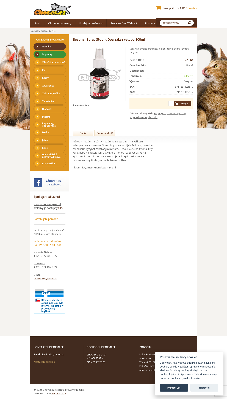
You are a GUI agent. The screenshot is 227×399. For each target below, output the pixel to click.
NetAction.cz (58, 393)
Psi (53, 31)
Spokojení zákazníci (47, 197)
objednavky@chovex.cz (45, 278)
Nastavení (204, 387)
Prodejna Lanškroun (91, 23)
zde (60, 208)
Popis (83, 133)
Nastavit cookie (191, 378)
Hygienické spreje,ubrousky (143, 117)
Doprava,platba (154, 23)
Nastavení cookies (44, 361)
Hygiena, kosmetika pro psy (172, 113)
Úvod (37, 23)
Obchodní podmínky (59, 23)
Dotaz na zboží (105, 133)
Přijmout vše (174, 387)
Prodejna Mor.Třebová (124, 23)
